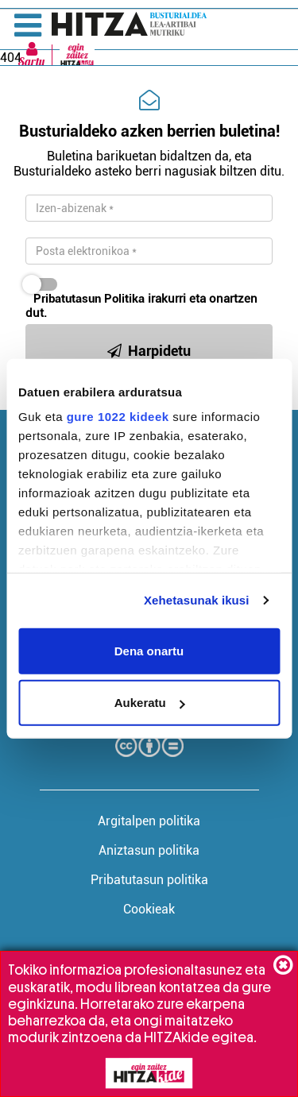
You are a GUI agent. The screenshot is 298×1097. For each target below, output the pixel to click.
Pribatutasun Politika (89, 299)
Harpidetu (149, 350)
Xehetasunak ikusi (197, 600)
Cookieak (149, 909)
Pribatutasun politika (149, 879)
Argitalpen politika (149, 821)
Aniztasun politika (149, 850)
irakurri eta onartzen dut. (141, 306)
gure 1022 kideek (118, 416)
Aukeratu (149, 702)
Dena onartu (149, 650)
